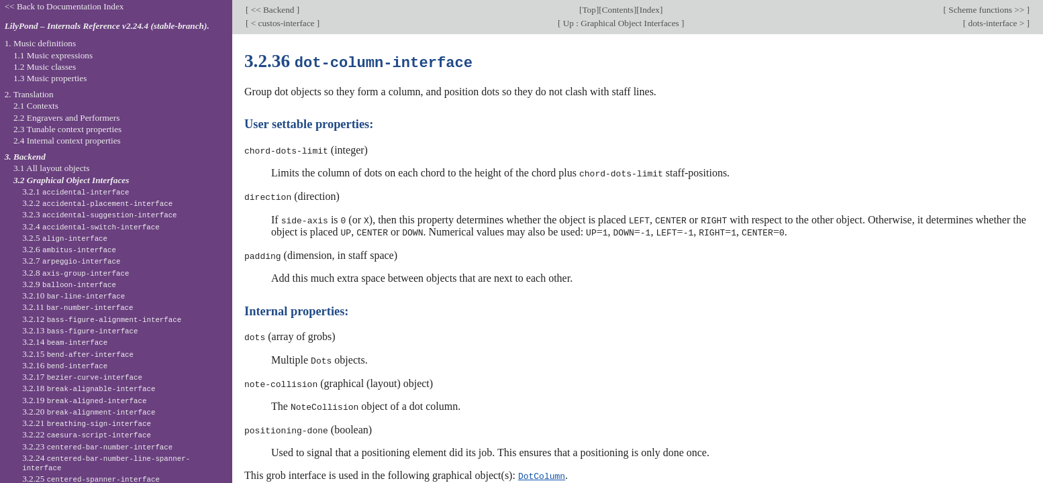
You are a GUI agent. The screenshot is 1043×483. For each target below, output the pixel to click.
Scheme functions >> (986, 10)
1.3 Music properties (50, 78)
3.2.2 (97, 203)
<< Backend (272, 10)
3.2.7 (71, 261)
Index (650, 10)
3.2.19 (84, 400)
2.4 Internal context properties (67, 141)
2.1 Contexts (35, 106)
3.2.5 (64, 238)
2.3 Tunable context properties (67, 129)
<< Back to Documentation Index (64, 6)
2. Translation (29, 94)
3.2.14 (64, 342)
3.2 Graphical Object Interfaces (71, 180)
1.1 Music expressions (53, 55)
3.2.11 (77, 307)
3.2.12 (101, 319)
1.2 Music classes (44, 67)
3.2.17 (82, 377)
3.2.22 (86, 434)
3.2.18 (88, 388)
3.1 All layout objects (51, 168)
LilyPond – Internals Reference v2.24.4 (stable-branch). (107, 26)
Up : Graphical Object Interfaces (620, 23)
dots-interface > (996, 23)
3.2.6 (69, 249)
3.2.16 (64, 365)
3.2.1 (75, 191)
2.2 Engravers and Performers (66, 118)
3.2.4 (91, 226)
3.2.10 (73, 295)
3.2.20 (88, 412)
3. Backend (25, 157)
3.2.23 (97, 446)
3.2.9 (69, 284)
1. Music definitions (41, 43)
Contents (618, 10)
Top (588, 10)
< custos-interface (282, 23)
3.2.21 (86, 423)
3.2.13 (80, 330)
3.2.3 (99, 214)
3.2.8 (75, 273)
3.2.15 (78, 354)
